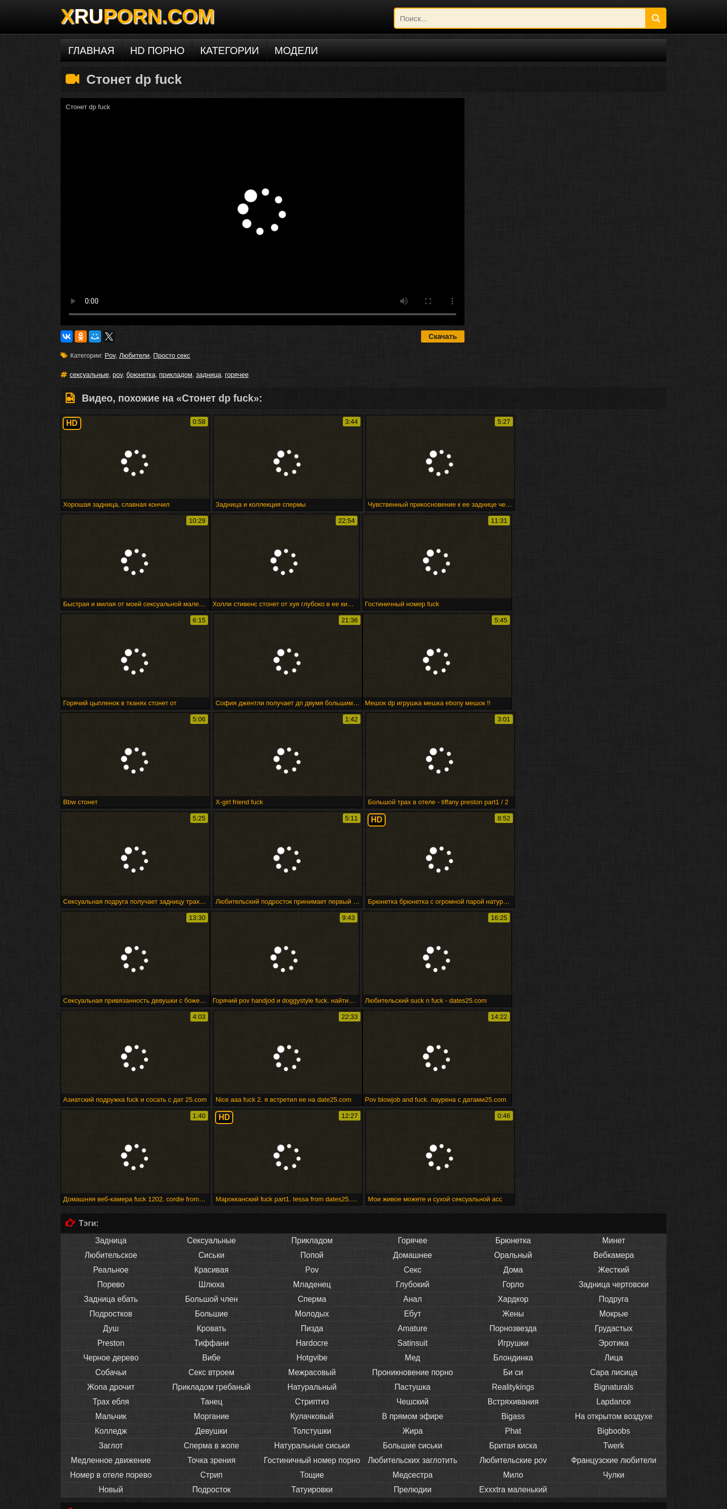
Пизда (312, 1129)
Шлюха (211, 1085)
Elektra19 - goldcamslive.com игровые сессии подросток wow (181, 1392)
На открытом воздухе (614, 1216)
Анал (412, 1099)
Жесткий (613, 1070)
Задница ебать (111, 1099)
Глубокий (413, 1085)
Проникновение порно (412, 1173)
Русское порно (110, 1454)
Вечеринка (412, 1330)
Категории (229, 50)
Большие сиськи (412, 1246)
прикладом (175, 374)
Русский (412, 1454)
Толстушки (312, 1231)
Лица (613, 1158)
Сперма (312, 1099)
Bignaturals (614, 1187)
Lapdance (613, 1202)
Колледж (111, 1231)
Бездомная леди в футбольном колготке (154, 1400)
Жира (412, 1231)
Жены (513, 1114)
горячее (236, 374)
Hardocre (312, 1143)
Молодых (312, 1114)
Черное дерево (111, 1158)
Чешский (412, 1202)
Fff (274, 1385)
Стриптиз (312, 1202)
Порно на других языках (126, 1435)
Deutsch (211, 1454)
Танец (211, 1202)
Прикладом (312, 1041)
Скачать (443, 336)
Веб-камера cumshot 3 (465, 1385)
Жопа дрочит (110, 1187)
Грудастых (614, 1129)
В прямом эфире (412, 1216)
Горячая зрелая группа (430, 1392)
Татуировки (312, 1290)
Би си (513, 1173)
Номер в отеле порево (111, 1275)
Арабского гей (613, 1330)
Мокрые (613, 1114)
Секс (413, 1070)
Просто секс (171, 355)
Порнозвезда (513, 1129)
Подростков (110, 1114)
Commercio (513, 1330)
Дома (513, 1070)
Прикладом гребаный (211, 1187)
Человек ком (614, 1344)
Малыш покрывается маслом (252, 1407)
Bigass (513, 1216)
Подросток (211, 1290)
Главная (91, 50)
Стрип (211, 1275)
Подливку (211, 1344)
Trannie (312, 1344)
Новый (111, 1290)
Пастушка (413, 1187)
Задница (111, 1041)
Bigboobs (613, 1231)
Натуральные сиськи (312, 1246)
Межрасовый (312, 1173)
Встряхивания (513, 1202)
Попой (312, 1055)
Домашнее (412, 1055)
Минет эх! (232, 1400)
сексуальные (89, 374)
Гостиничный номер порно (312, 1260)
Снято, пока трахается (502, 1392)
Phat (513, 1231)
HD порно (157, 50)
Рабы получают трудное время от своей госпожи (194, 1385)
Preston (111, 1143)
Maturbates (513, 1344)
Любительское (111, 1055)
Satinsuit (412, 1143)
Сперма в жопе (211, 1246)
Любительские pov (513, 1260)
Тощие (312, 1275)
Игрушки (513, 1143)
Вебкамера (613, 1055)
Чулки (613, 1275)
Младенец (312, 1085)
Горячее (412, 1041)
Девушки (211, 1231)
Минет (614, 1041)
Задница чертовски (614, 1085)
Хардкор (513, 1099)
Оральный (513, 1055)
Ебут (412, 1114)
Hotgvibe (312, 1158)
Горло (513, 1085)
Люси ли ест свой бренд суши (580, 1400)
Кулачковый (312, 1216)
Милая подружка (92, 1385)
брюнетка (140, 374)
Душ (111, 1129)
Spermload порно (413, 1344)
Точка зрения (211, 1260)
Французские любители (613, 1260)
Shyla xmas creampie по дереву (346, 1407)
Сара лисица (614, 1173)
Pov (110, 355)
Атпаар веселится (303, 1392)
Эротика (614, 1143)
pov (118, 374)
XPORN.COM (137, 16)
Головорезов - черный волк (291, 1400)
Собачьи (111, 1173)
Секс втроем (211, 1173)
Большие (211, 1114)
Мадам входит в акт (363, 1392)
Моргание (212, 1216)
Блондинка (513, 1158)
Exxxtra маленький (513, 1290)
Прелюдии (413, 1290)
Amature (413, 1129)
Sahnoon (211, 1330)
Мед (413, 1158)
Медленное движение (110, 1260)
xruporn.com (85, 1497)
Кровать (211, 1129)
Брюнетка (513, 1041)
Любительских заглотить (412, 1260)
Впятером (111, 1330)
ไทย (513, 1454)
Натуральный (312, 1187)
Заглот (111, 1246)
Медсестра (412, 1275)
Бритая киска (513, 1246)
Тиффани (211, 1143)
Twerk (614, 1246)
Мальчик (111, 1216)
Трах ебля (110, 1202)
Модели (296, 50)
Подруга (614, 1099)
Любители (134, 355)
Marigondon (312, 1330)
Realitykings (513, 1187)
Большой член (211, 1099)
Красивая (211, 1070)
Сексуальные (211, 1041)
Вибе (211, 1158)
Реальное (110, 1070)
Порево (111, 1085)
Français (312, 1454)
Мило (513, 1275)
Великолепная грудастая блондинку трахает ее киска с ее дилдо (433, 1400)
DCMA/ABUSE (130, 1497)
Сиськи (211, 1055)
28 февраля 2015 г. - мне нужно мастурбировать (354, 1385)
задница (208, 374)
